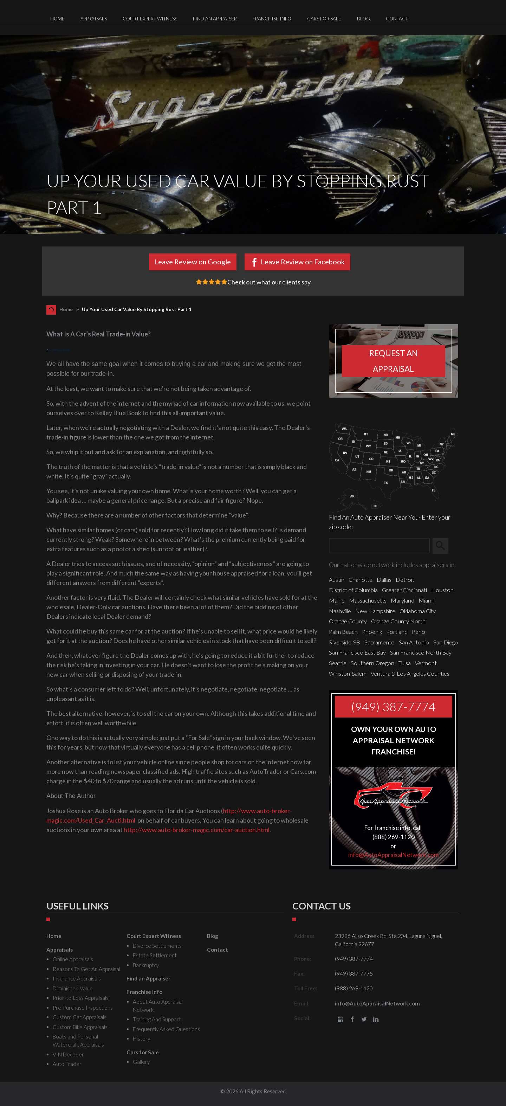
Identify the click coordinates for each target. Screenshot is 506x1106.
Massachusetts (368, 600)
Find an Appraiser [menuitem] (215, 18)
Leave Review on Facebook (303, 261)
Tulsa (404, 663)
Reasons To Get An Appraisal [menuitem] (86, 969)
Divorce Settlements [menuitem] (157, 946)
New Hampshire (375, 610)
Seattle (337, 663)
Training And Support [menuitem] (157, 1019)
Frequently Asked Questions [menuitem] (166, 1029)
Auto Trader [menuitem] (67, 1064)
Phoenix (372, 631)
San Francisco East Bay (357, 652)
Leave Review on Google (192, 261)
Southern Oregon (372, 663)
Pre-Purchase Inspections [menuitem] (83, 1007)
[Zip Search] (379, 546)
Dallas (384, 579)
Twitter (364, 1019)
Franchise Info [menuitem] (272, 18)
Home (66, 309)
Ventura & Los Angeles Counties (410, 673)
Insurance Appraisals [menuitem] (77, 978)
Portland (397, 631)
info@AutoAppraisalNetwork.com (393, 855)
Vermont (426, 663)
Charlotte (360, 579)
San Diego (445, 642)
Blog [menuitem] (363, 18)
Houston (442, 589)
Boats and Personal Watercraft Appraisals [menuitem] (78, 1040)
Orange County (348, 621)
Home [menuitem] (57, 18)
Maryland (402, 600)
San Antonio (414, 642)
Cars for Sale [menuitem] (324, 18)
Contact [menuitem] (397, 18)
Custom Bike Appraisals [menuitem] (80, 1027)
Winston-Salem (347, 673)
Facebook (352, 1019)
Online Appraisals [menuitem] (73, 959)
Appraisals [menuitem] (93, 18)
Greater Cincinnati (404, 589)
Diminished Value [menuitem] (73, 988)
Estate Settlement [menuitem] (155, 955)
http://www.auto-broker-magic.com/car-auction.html (197, 830)
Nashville (340, 610)
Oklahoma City (418, 610)
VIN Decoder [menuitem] (68, 1054)
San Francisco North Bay (421, 652)
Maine (337, 600)
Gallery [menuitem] (141, 1062)
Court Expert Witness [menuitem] (150, 18)
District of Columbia (353, 589)
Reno (418, 631)
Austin (336, 579)
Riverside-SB (344, 642)
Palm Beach (343, 631)
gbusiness (340, 1019)
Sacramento (379, 642)
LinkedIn (375, 1019)
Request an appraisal (393, 361)
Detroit (405, 579)
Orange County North (398, 621)
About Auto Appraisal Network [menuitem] (158, 1005)
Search (443, 546)
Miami (426, 600)
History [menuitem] (141, 1038)
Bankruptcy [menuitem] (146, 965)
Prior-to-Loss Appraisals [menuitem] (81, 998)
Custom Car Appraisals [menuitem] (79, 1017)
